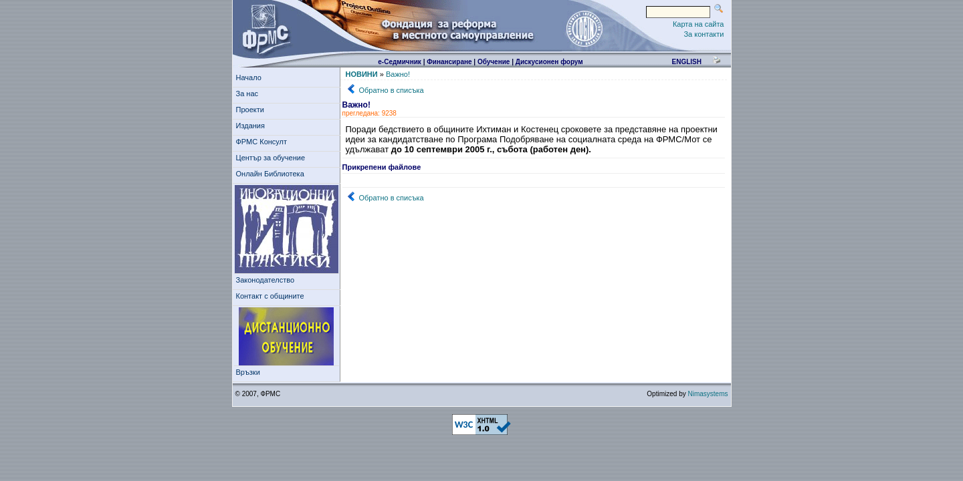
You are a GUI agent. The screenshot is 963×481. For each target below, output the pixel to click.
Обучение (493, 61)
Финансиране (449, 61)
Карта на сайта (698, 24)
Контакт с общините (270, 296)
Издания (253, 126)
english (686, 61)
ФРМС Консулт (264, 142)
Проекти (252, 110)
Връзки (250, 372)
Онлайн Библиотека (270, 174)
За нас (249, 94)
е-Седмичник (399, 61)
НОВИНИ (362, 74)
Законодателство (265, 280)
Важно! (398, 74)
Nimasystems (707, 393)
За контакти (703, 34)
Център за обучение (273, 158)
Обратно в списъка (391, 90)
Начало (248, 77)
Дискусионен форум (549, 61)
